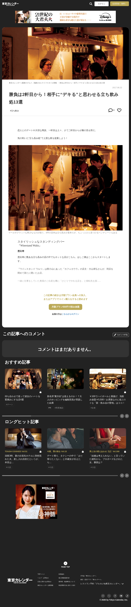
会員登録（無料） (119, 4)
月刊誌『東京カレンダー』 (88, 576)
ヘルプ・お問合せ (43, 578)
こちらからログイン (70, 314)
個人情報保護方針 (64, 578)
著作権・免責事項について (67, 581)
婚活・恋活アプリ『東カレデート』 (91, 579)
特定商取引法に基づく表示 (67, 585)
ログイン (101, 4)
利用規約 (61, 574)
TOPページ (41, 574)
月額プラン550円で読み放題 (66, 307)
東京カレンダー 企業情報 (45, 585)
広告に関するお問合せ (44, 581)
